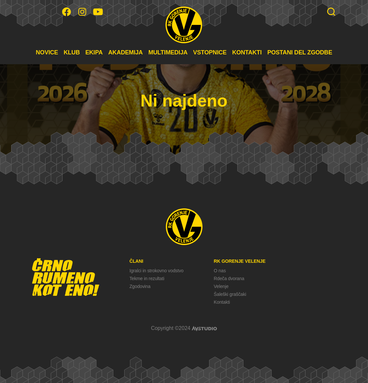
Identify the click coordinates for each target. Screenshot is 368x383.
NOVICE (47, 52)
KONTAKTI (246, 52)
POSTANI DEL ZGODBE (299, 52)
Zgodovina (139, 286)
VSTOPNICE (209, 52)
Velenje (221, 286)
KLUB (72, 52)
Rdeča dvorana (229, 278)
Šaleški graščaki (230, 294)
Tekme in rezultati (146, 278)
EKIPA (94, 52)
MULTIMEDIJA (168, 52)
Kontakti (222, 302)
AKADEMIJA (125, 52)
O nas (220, 270)
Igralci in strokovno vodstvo (156, 270)
